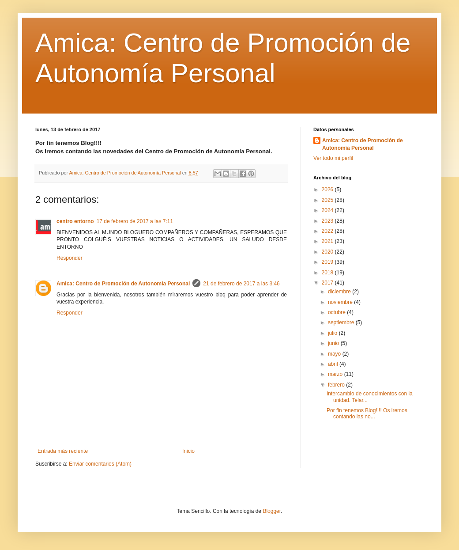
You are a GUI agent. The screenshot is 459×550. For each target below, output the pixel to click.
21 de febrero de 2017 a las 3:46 (241, 284)
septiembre (342, 322)
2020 (328, 252)
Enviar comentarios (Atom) (100, 464)
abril (333, 364)
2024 (328, 210)
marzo (336, 374)
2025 (328, 200)
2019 (328, 262)
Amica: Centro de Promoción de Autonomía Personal (123, 284)
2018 (328, 272)
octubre (337, 312)
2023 (328, 221)
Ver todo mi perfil (333, 158)
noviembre (341, 302)
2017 (328, 283)
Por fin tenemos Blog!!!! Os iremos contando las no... (367, 413)
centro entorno (75, 221)
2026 (328, 189)
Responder (69, 258)
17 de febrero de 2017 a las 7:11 (135, 221)
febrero (337, 385)
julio (333, 333)
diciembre (340, 291)
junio (334, 343)
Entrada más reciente (63, 451)
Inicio (188, 451)
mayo (335, 354)
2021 (328, 241)
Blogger (272, 511)
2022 (328, 231)
